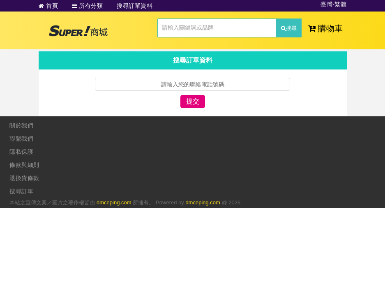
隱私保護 (21, 151)
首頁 (48, 5)
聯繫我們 (21, 138)
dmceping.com (114, 202)
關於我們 (21, 125)
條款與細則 (24, 165)
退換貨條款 (24, 178)
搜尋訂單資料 (134, 5)
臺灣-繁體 (333, 4)
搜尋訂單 (21, 191)
